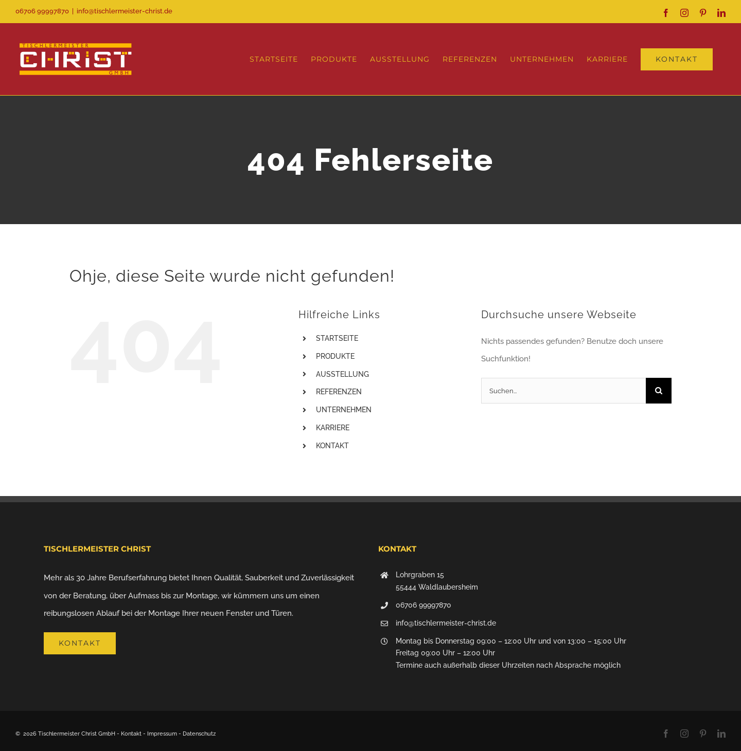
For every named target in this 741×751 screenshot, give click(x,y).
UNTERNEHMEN (344, 410)
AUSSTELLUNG (342, 374)
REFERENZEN (339, 392)
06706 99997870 (423, 605)
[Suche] (659, 391)
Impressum (162, 733)
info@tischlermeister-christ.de (124, 11)
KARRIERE (332, 428)
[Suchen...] (563, 391)
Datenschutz (199, 733)
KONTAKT (332, 446)
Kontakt (131, 733)
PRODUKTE (335, 356)
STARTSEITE (337, 338)
